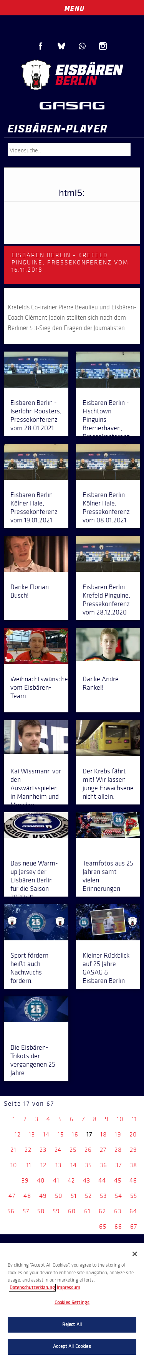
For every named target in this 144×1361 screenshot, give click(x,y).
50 (59, 1196)
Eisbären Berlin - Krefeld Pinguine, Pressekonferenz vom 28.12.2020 (106, 599)
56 (11, 1211)
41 (56, 1180)
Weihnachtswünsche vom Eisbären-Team (39, 687)
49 (43, 1196)
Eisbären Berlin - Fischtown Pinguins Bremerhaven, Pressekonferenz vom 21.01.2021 (106, 423)
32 (43, 1165)
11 (134, 1119)
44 (102, 1180)
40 (41, 1180)
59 (56, 1211)
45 (117, 1180)
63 (117, 1211)
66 (118, 1226)
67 (133, 1226)
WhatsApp (82, 46)
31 (28, 1165)
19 (118, 1134)
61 (87, 1211)
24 (58, 1150)
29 (133, 1150)
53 (103, 1196)
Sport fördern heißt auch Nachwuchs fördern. (29, 968)
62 (102, 1211)
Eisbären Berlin (72, 75)
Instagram (103, 46)
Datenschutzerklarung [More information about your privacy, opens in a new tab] (32, 1288)
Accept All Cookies (72, 1346)
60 (72, 1211)
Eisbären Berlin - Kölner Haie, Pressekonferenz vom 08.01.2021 (106, 507)
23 (43, 1150)
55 (133, 1196)
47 (11, 1196)
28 (118, 1150)
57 (26, 1211)
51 (74, 1196)
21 (13, 1150)
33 (58, 1165)
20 (133, 1134)
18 (103, 1134)
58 (41, 1211)
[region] (72, 1302)
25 (73, 1150)
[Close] (134, 1253)
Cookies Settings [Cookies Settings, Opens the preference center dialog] (72, 1303)
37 (118, 1165)
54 (118, 1196)
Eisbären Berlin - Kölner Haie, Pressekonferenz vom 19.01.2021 (34, 507)
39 (25, 1180)
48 (27, 1196)
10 (120, 1119)
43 (86, 1180)
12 (18, 1134)
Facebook (41, 46)
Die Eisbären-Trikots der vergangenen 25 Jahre (32, 1060)
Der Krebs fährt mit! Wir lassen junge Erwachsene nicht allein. (108, 784)
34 (73, 1165)
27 (103, 1150)
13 (32, 1134)
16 (75, 1134)
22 (28, 1150)
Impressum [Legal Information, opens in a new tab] (68, 1288)
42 (71, 1180)
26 (88, 1150)
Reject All (72, 1324)
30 (13, 1165)
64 (133, 1211)
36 (103, 1165)
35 (88, 1165)
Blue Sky (61, 46)
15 (61, 1134)
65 (102, 1226)
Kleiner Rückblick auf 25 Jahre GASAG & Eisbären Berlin (106, 968)
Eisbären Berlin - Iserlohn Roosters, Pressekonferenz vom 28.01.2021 (35, 415)
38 (133, 1165)
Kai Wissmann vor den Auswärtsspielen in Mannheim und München (35, 788)
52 (88, 1196)
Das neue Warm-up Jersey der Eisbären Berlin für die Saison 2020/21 (34, 880)
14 (46, 1134)
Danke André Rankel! (101, 683)
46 (133, 1180)
